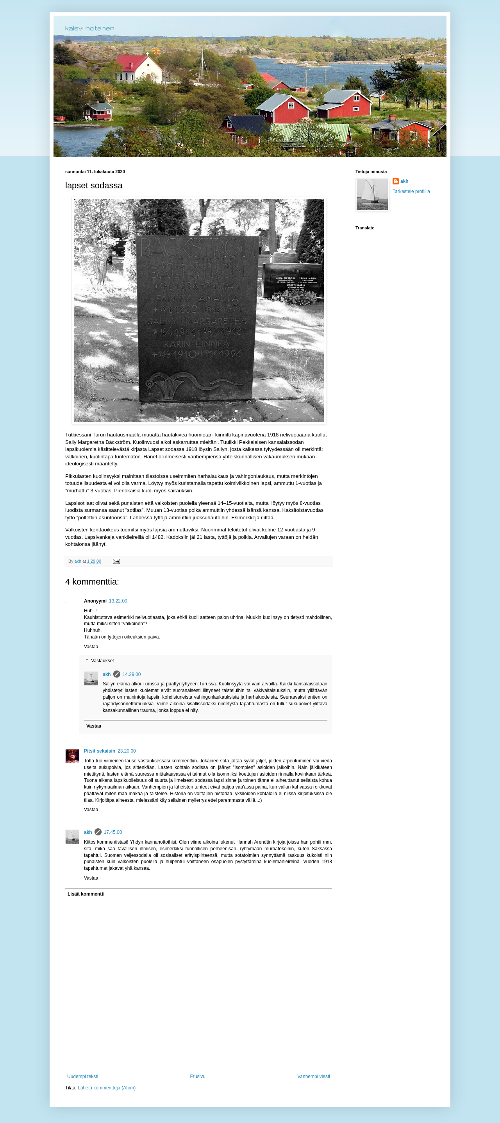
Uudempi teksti (82, 1076)
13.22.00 (118, 601)
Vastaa (91, 646)
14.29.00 (132, 674)
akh (107, 674)
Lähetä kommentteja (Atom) (107, 1088)
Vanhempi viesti (313, 1076)
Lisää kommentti (86, 894)
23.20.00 (127, 751)
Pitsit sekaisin (99, 751)
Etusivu (197, 1076)
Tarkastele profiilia (411, 191)
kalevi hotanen (89, 28)
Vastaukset (102, 660)
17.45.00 (113, 832)
